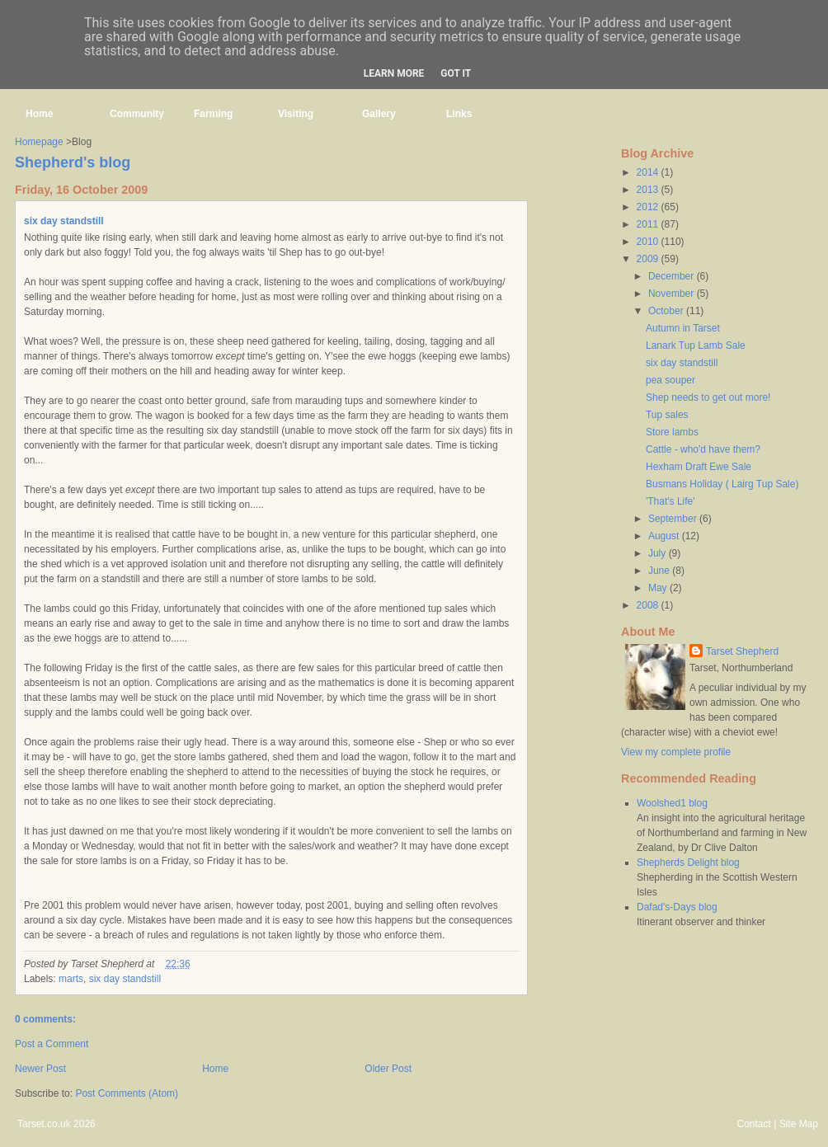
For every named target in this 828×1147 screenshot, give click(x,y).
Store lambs (672, 432)
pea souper (670, 380)
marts (71, 979)
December (672, 276)
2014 (649, 172)
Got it (455, 73)
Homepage (39, 142)
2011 (649, 224)
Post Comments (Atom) (126, 1093)
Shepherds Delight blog (688, 862)
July (658, 553)
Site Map (798, 1124)
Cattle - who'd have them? (703, 449)
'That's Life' (670, 501)
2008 (649, 605)
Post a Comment (51, 1044)
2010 (649, 241)
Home (39, 114)
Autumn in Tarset (683, 328)
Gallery (379, 114)
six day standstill (64, 221)
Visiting (295, 114)
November (672, 293)
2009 (649, 259)
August (665, 536)
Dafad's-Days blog (677, 907)
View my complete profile (676, 752)
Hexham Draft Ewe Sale (698, 466)
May (659, 588)
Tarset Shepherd (742, 651)
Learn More (394, 73)
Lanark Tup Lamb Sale (696, 345)
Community (137, 114)
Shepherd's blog (72, 162)
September (673, 518)
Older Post (388, 1068)
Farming (213, 114)
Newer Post (40, 1068)
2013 (649, 189)
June (660, 570)
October (667, 311)
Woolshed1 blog (672, 803)
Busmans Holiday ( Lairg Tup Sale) (722, 484)
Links (459, 114)
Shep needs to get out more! (708, 397)
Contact (753, 1124)
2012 (649, 207)
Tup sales (667, 415)
